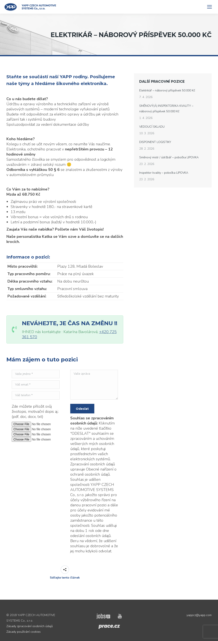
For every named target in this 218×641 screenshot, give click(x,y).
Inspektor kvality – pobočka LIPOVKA (163, 173)
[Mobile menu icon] (209, 7)
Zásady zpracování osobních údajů (29, 626)
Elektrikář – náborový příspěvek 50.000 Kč (167, 90)
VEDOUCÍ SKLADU (152, 127)
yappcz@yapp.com (199, 615)
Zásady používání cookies (23, 632)
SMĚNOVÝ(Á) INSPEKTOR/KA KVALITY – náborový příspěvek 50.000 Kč (166, 108)
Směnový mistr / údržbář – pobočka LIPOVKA (169, 157)
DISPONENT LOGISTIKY (155, 142)
